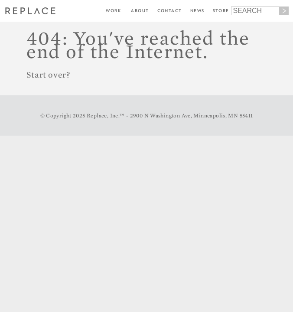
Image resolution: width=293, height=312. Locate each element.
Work (113, 10)
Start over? (48, 74)
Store (221, 10)
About (140, 10)
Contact (169, 10)
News (197, 10)
